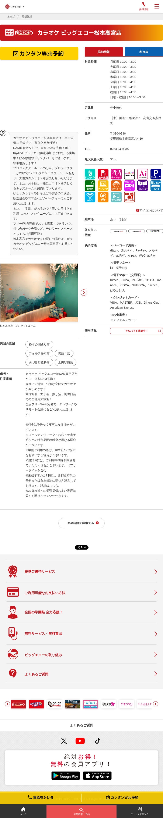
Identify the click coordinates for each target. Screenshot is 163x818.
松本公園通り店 (39, 344)
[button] (7, 703)
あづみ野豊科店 (39, 362)
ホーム (23, 811)
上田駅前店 (65, 362)
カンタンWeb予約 (122, 797)
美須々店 (64, 353)
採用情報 (144, 6)
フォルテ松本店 (39, 353)
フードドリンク (140, 811)
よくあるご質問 (81, 725)
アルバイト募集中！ (136, 330)
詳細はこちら (49, 485)
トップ (11, 16)
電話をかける (40, 797)
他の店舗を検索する (80, 523)
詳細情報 (104, 52)
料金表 (143, 52)
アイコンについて (149, 210)
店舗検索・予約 (81, 811)
